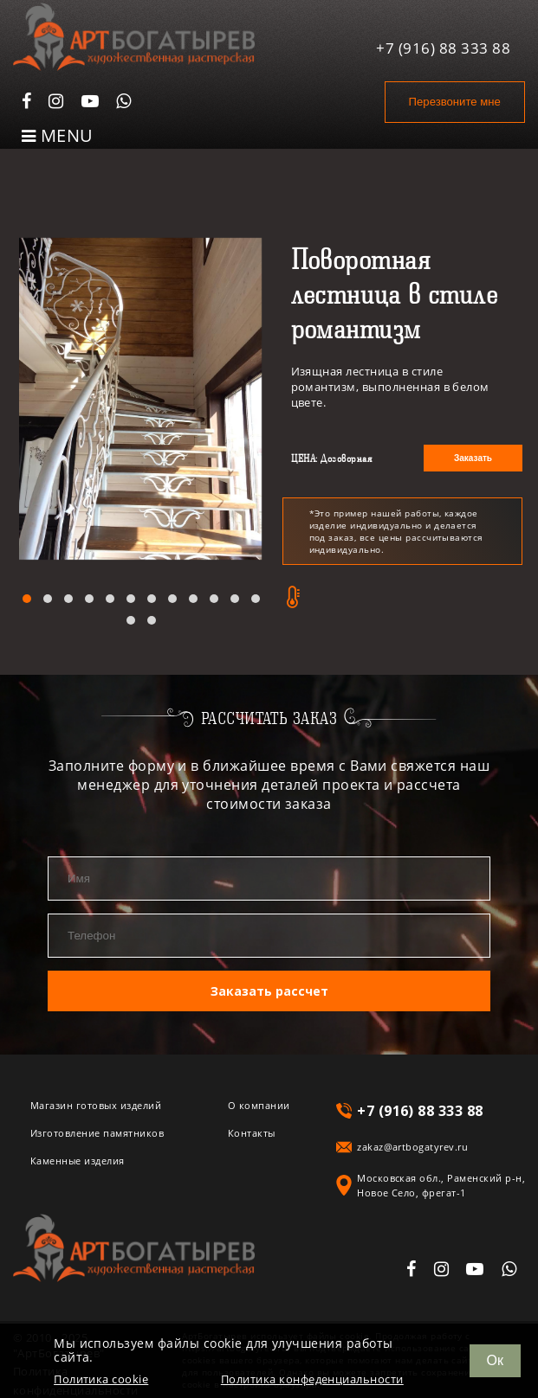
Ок (495, 1360)
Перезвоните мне (452, 101)
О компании (259, 1104)
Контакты (251, 1131)
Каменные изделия (77, 1159)
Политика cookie (101, 1379)
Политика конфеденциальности (312, 1379)
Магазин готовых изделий (95, 1104)
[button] (26, 598)
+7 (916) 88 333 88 (443, 46)
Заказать (473, 458)
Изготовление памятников (97, 1131)
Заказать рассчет (269, 990)
